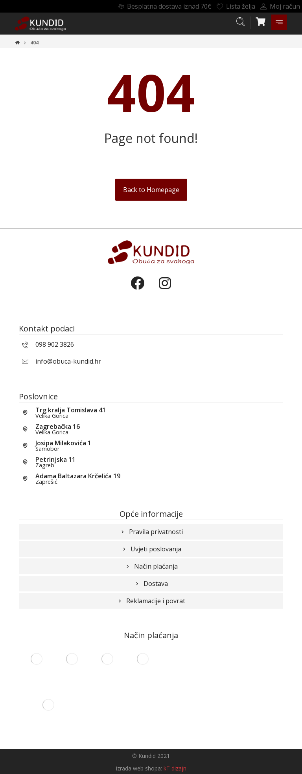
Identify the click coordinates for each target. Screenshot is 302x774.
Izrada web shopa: (139, 768)
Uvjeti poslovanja (151, 549)
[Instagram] (165, 290)
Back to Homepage (151, 189)
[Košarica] (261, 20)
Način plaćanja (151, 566)
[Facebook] (137, 290)
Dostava (151, 583)
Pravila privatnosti (151, 531)
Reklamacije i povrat (151, 601)
